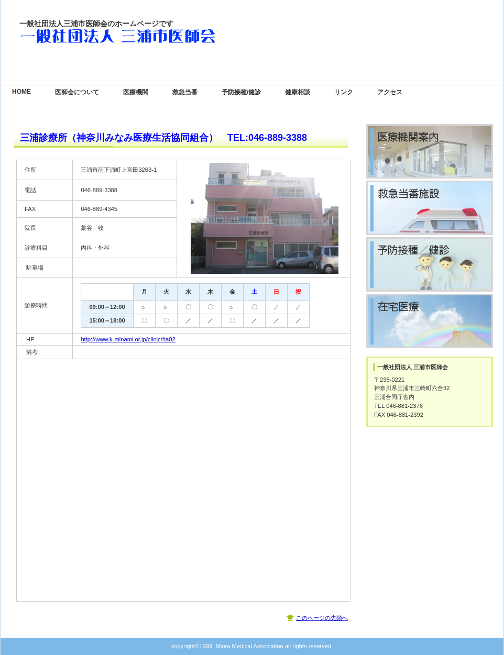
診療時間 (429, 151)
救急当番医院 (429, 208)
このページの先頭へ (322, 618)
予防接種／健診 (429, 264)
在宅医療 (429, 321)
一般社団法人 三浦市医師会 (124, 37)
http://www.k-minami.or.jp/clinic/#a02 (128, 339)
